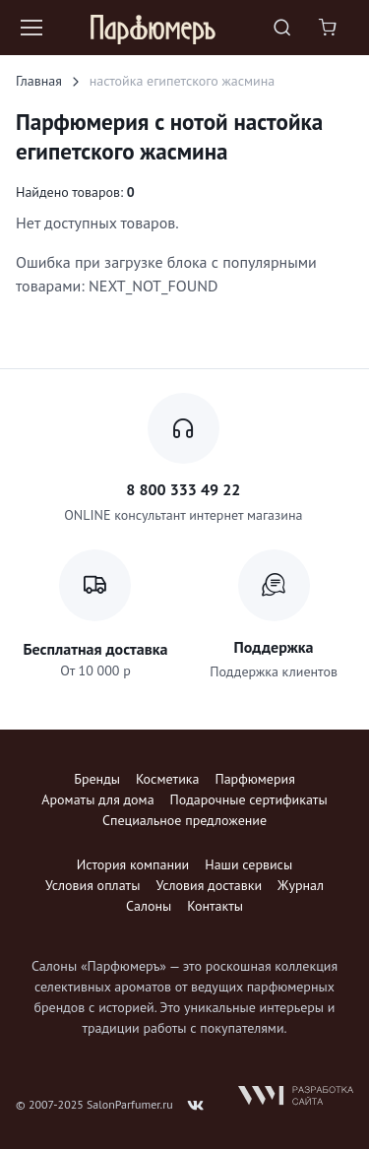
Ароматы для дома (97, 799)
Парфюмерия (254, 779)
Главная (39, 81)
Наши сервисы (248, 864)
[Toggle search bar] (282, 27)
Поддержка (274, 647)
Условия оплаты (92, 885)
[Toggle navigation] (30, 27)
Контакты (215, 906)
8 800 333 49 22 (183, 489)
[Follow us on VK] (195, 1105)
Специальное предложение (184, 820)
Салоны (148, 906)
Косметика (167, 779)
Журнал (300, 885)
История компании (133, 864)
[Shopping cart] (329, 27)
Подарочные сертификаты (249, 799)
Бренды (97, 779)
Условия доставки (208, 885)
